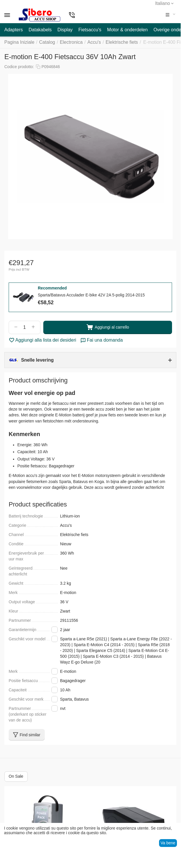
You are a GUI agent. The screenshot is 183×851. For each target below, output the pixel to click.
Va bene (167, 843)
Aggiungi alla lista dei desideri (42, 340)
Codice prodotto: (19, 66)
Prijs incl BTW (19, 269)
